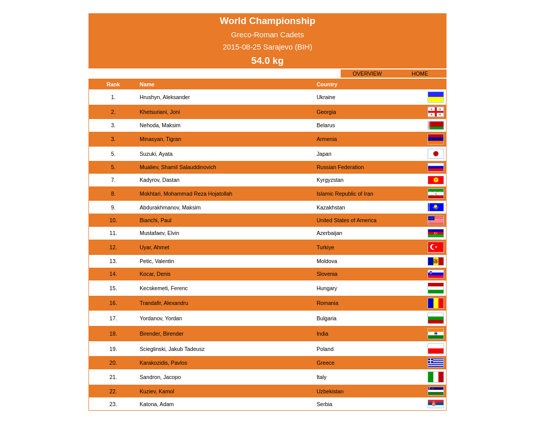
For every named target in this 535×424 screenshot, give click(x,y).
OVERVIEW (367, 73)
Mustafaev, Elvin (159, 233)
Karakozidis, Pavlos (163, 363)
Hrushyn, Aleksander (165, 97)
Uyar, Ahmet (154, 247)
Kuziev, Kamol (157, 391)
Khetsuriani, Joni (160, 112)
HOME (420, 73)
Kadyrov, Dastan (160, 180)
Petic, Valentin (157, 261)
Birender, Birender (162, 334)
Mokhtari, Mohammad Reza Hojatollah (186, 194)
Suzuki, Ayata (156, 154)
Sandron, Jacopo (160, 377)
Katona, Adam (157, 404)
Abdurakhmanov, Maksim (170, 207)
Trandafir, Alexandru (164, 303)
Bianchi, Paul (155, 220)
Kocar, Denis (155, 274)
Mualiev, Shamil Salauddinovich (178, 167)
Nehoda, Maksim (160, 125)
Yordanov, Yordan (161, 318)
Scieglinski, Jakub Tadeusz (172, 349)
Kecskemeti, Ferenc (164, 288)
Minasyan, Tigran (160, 139)
